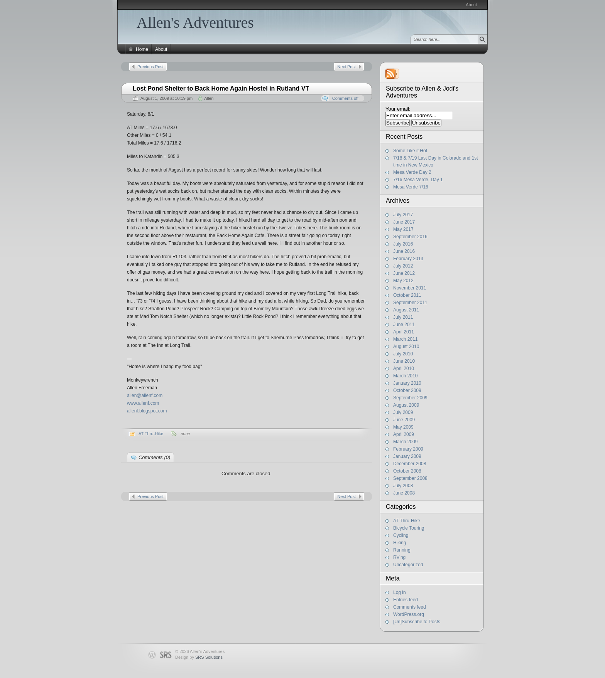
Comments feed (409, 607)
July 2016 (403, 244)
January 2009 (407, 456)
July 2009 (403, 412)
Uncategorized (408, 564)
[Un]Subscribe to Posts (416, 621)
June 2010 (404, 361)
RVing (399, 557)
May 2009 (403, 427)
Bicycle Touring (408, 528)
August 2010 (406, 346)
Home (142, 49)
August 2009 (406, 405)
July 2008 (403, 485)
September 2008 (410, 478)
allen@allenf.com (144, 395)
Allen (208, 98)
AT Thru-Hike (406, 520)
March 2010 (405, 376)
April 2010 (403, 368)
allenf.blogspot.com (147, 411)
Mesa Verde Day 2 (412, 172)
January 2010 (407, 383)
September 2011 (410, 302)
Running (402, 550)
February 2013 (408, 258)
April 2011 (403, 332)
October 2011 (407, 295)
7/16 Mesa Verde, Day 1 (418, 179)
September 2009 (410, 397)
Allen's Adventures (195, 22)
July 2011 (403, 317)
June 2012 (404, 273)
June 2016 (404, 251)
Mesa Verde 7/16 (410, 187)
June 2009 (404, 419)
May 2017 (403, 229)
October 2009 (407, 390)
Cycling (400, 535)
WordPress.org (408, 614)
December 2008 (409, 463)
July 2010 (403, 354)
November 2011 (409, 288)
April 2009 (403, 434)
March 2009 (405, 441)
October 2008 (407, 471)
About (471, 4)
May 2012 (403, 280)
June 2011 (404, 324)
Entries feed (405, 599)
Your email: (398, 109)
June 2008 (404, 493)
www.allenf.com (143, 403)
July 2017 (403, 214)
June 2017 (404, 222)
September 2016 (410, 236)
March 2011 (405, 339)
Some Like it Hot (410, 150)
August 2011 (406, 310)
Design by (199, 657)
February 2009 (408, 449)
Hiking (399, 542)
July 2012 (403, 266)
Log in (399, 592)
